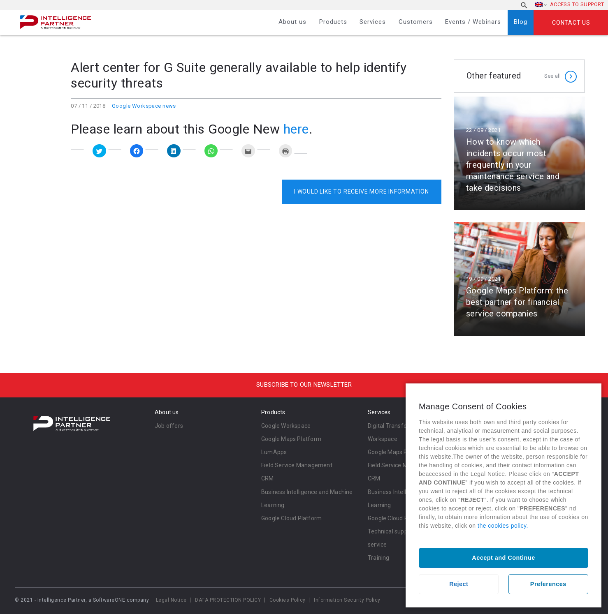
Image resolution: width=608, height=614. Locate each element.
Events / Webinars (473, 21)
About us (292, 21)
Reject (458, 584)
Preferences (548, 584)
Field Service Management (296, 465)
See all (552, 76)
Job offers (169, 425)
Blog (520, 21)
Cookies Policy (287, 600)
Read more (519, 153)
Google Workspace (286, 425)
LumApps (274, 452)
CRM (267, 478)
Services (373, 21)
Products (333, 21)
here (296, 129)
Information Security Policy (347, 600)
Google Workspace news (144, 106)
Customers (416, 21)
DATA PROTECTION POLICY (228, 600)
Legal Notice (171, 600)
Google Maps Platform (291, 439)
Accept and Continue (503, 557)
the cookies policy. (503, 525)
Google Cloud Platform (291, 518)
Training (379, 557)
